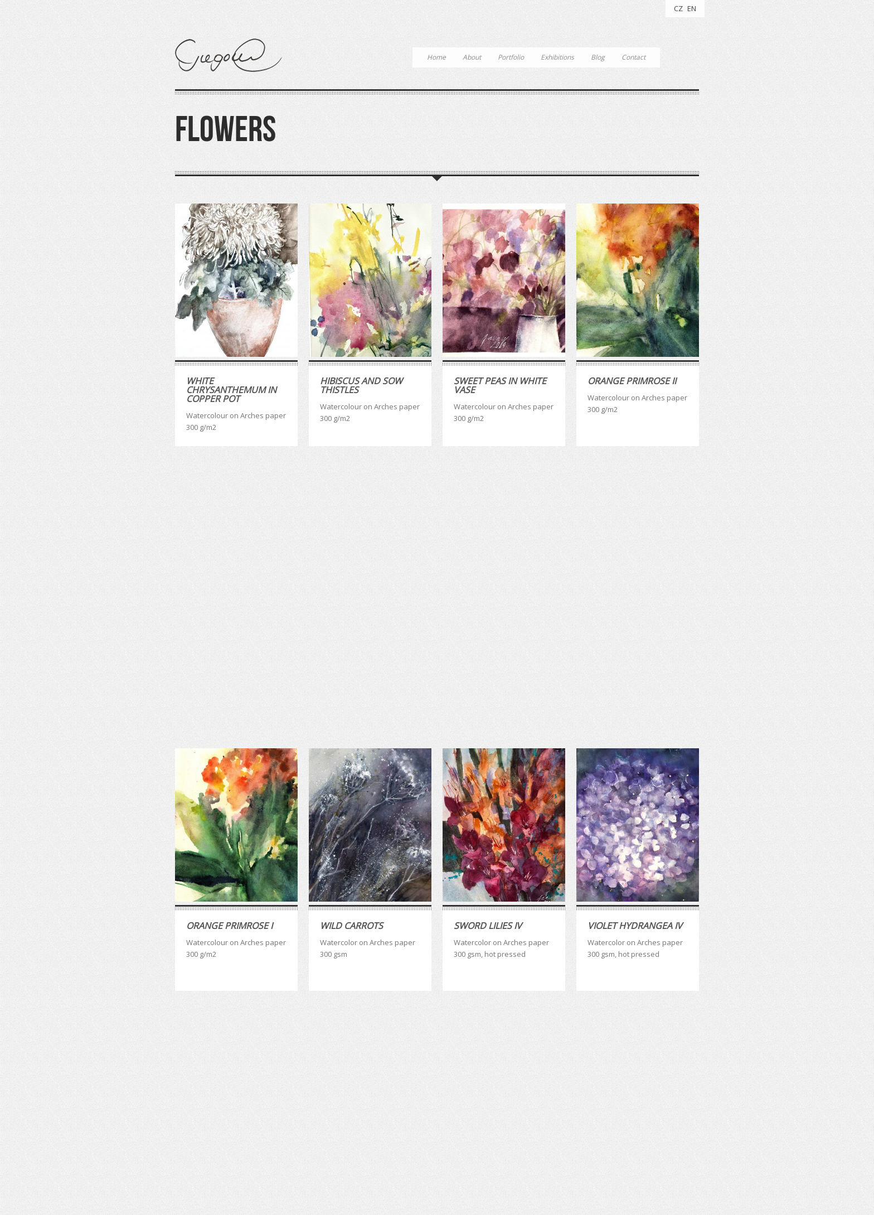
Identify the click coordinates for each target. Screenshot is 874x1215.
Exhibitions (557, 57)
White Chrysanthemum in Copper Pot (231, 390)
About (472, 57)
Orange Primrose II (631, 381)
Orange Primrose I (229, 646)
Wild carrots (351, 646)
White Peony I (351, 910)
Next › (652, 1023)
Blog (598, 57)
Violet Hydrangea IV (634, 646)
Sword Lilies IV (488, 646)
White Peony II (218, 910)
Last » (684, 1023)
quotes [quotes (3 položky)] (369, 1105)
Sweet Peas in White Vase (500, 385)
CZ (678, 8)
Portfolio (511, 57)
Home (436, 57)
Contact (633, 57)
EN (691, 8)
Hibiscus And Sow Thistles (361, 385)
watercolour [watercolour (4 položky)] (414, 1105)
